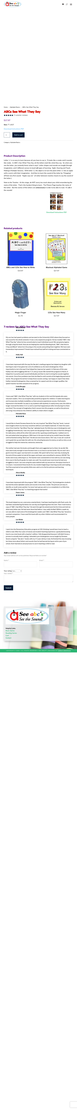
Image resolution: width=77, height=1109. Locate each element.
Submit (8, 588)
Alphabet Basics (15, 107)
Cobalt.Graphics (64, 650)
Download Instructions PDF (14, 129)
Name (6, 560)
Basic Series (10, 631)
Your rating (8, 571)
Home (6, 107)
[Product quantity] (7, 135)
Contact (8, 638)
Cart (7, 635)
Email (41, 560)
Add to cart (18, 135)
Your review (8, 573)
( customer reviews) (21, 115)
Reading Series (11, 633)
